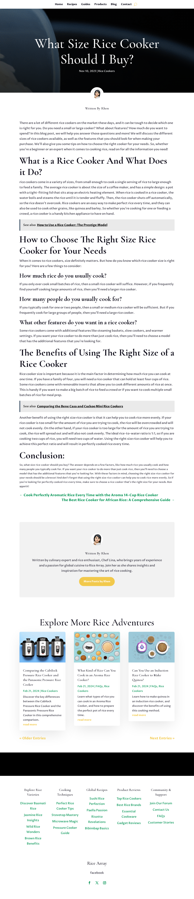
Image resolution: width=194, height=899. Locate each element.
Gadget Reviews (129, 823)
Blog (114, 4)
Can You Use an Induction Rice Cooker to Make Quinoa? (150, 675)
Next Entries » (162, 738)
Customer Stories (161, 822)
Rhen (105, 108)
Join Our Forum (161, 803)
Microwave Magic (65, 821)
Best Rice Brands (129, 805)
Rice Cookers (106, 71)
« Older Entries (32, 738)
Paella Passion (97, 810)
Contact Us (161, 810)
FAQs (99, 686)
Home (59, 4)
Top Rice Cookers (129, 799)
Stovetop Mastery (65, 815)
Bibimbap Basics (97, 828)
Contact (126, 4)
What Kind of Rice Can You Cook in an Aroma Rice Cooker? (97, 675)
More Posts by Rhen (97, 581)
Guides (85, 4)
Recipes (72, 4)
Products (100, 4)
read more (30, 724)
